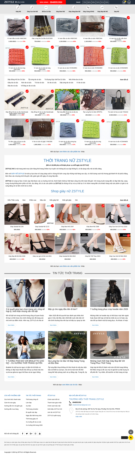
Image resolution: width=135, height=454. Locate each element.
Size (23, 200)
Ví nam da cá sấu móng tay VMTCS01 (67, 142)
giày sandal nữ (89, 442)
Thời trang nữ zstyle (61, 444)
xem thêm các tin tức (70, 385)
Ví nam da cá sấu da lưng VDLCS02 (42, 68)
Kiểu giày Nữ (54, 200)
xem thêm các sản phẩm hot (70, 151)
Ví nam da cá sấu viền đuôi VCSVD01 (118, 39)
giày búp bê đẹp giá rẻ (52, 442)
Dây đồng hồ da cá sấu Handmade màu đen (42, 112)
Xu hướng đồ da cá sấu (33, 422)
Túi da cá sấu (39, 82)
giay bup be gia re (80, 442)
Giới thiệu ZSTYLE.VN (55, 409)
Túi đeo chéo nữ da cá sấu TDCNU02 (16, 142)
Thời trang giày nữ (32, 419)
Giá (76, 200)
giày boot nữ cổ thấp (10, 444)
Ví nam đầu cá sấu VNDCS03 (67, 38)
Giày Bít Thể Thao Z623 (92, 256)
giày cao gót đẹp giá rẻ (49, 444)
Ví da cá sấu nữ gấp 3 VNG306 (42, 141)
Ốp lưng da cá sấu (34, 79)
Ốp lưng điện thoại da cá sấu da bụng (67, 112)
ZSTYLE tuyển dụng (54, 415)
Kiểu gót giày (66, 200)
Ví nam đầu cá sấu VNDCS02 (16, 38)
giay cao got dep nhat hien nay (24, 444)
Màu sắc (43, 200)
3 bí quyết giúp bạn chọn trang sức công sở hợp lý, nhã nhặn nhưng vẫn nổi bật (25, 310)
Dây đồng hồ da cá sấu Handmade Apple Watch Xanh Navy (17, 112)
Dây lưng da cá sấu (66, 82)
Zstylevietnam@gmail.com (81, 405)
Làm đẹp (28, 402)
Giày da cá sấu (13, 82)
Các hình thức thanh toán (12, 399)
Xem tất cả (124, 79)
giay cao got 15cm (38, 444)
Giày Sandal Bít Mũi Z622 (67, 256)
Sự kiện (28, 406)
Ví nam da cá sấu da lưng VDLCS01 (17, 68)
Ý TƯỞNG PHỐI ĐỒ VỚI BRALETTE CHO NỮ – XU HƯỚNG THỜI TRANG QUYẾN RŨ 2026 (25, 363)
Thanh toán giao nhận (55, 402)
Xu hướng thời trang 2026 (34, 425)
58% (93, 2)
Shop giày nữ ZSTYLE (67, 191)
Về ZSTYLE (51, 395)
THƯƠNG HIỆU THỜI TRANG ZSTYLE (86, 399)
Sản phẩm (19, 2)
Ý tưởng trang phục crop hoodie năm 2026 (109, 309)
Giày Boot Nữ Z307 (67, 226)
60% (89, 2)
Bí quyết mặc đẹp (31, 412)
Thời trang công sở (32, 399)
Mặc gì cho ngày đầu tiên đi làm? (62, 309)
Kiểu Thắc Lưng (13, 200)
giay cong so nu (41, 442)
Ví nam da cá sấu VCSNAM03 (118, 68)
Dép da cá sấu (13, 86)
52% (98, 2)
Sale (78, 2)
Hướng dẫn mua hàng (11, 409)
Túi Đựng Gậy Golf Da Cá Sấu (55, 79)
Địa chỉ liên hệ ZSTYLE (77, 395)
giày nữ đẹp (70, 444)
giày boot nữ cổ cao (124, 442)
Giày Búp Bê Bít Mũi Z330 (17, 256)
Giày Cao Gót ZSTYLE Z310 (118, 226)
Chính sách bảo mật (54, 406)
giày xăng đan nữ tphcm (100, 442)
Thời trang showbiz (32, 409)
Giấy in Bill (79, 416)
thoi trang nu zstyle (9, 442)
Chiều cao (32, 200)
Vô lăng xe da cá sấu (28, 86)
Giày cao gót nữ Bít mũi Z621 (42, 256)
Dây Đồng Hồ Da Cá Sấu (16, 79)
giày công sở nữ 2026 (30, 442)
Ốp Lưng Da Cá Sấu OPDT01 (92, 112)
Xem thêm (11, 325)
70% (84, 2)
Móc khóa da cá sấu (76, 79)
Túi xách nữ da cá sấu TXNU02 (118, 112)
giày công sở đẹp (19, 442)
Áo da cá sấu (51, 82)
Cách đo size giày (10, 402)
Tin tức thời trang (67, 273)
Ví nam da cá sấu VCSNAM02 (92, 68)
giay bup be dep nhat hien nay (66, 442)
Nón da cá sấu (26, 82)
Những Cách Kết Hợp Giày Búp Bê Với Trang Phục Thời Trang (107, 362)
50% (106, 2)
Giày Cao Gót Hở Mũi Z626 (118, 256)
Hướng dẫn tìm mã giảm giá (13, 406)
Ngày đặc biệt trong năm (34, 415)
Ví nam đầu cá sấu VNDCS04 (92, 38)
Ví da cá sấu (81, 82)
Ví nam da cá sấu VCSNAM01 (67, 68)
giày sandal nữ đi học (113, 442)
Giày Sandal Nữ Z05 (16, 226)
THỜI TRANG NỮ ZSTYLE (67, 160)
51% (102, 2)
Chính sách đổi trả (53, 399)
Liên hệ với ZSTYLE (54, 412)
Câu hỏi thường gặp (12, 395)
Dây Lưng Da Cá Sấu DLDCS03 (42, 38)
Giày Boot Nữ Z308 (92, 226)
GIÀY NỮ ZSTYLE (17, 173)
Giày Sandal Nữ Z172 (42, 226)
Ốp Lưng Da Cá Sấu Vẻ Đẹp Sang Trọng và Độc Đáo (66, 362)
